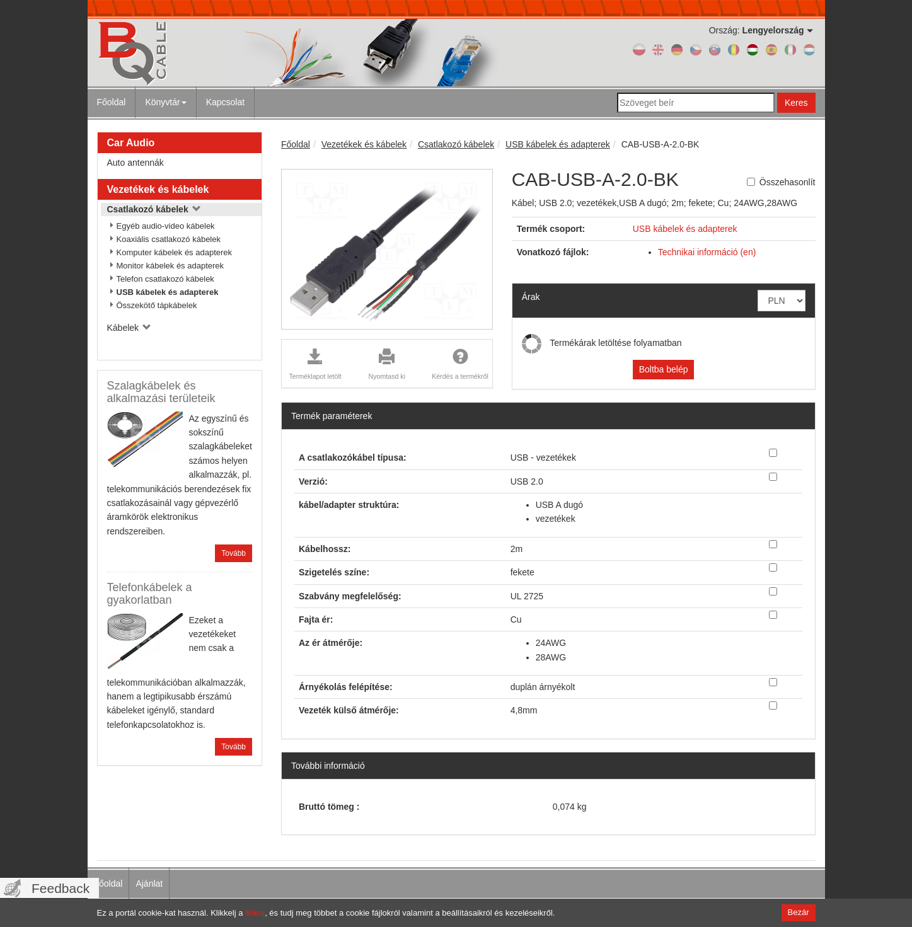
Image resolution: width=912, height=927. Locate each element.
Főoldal (111, 102)
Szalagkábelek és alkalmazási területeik (161, 392)
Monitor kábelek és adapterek (170, 265)
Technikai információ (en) (707, 252)
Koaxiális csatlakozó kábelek (169, 239)
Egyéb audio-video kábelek (166, 226)
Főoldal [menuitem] (108, 883)
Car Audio (131, 142)
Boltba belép (663, 369)
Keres (796, 103)
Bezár (798, 912)
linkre (255, 913)
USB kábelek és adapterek (168, 292)
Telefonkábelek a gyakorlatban (149, 593)
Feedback (60, 888)
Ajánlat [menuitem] (149, 883)
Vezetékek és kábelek (158, 189)
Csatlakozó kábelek (154, 209)
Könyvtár (165, 102)
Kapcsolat (225, 102)
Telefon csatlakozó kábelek (165, 279)
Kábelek (129, 328)
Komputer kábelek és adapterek (175, 252)
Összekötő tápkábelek (157, 305)
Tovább (233, 553)
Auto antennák (135, 163)
